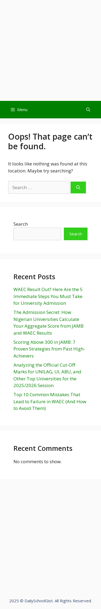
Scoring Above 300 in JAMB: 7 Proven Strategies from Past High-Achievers (49, 349)
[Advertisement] (50, 50)
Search (20, 224)
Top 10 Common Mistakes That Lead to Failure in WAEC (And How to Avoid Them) (49, 401)
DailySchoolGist (39, 600)
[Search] (78, 188)
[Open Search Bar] (88, 109)
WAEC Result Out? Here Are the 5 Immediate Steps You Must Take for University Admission (48, 296)
